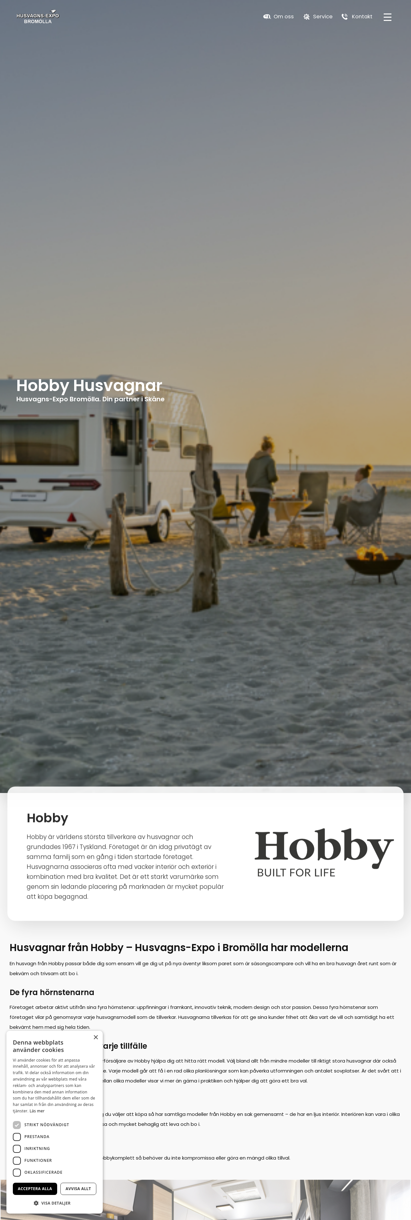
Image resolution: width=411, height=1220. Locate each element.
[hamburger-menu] (387, 17)
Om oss (284, 17)
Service (323, 17)
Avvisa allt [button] (78, 1188)
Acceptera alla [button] (35, 1188)
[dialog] (54, 1122)
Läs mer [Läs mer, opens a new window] (37, 1111)
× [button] (95, 1037)
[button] (54, 1203)
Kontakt (362, 17)
